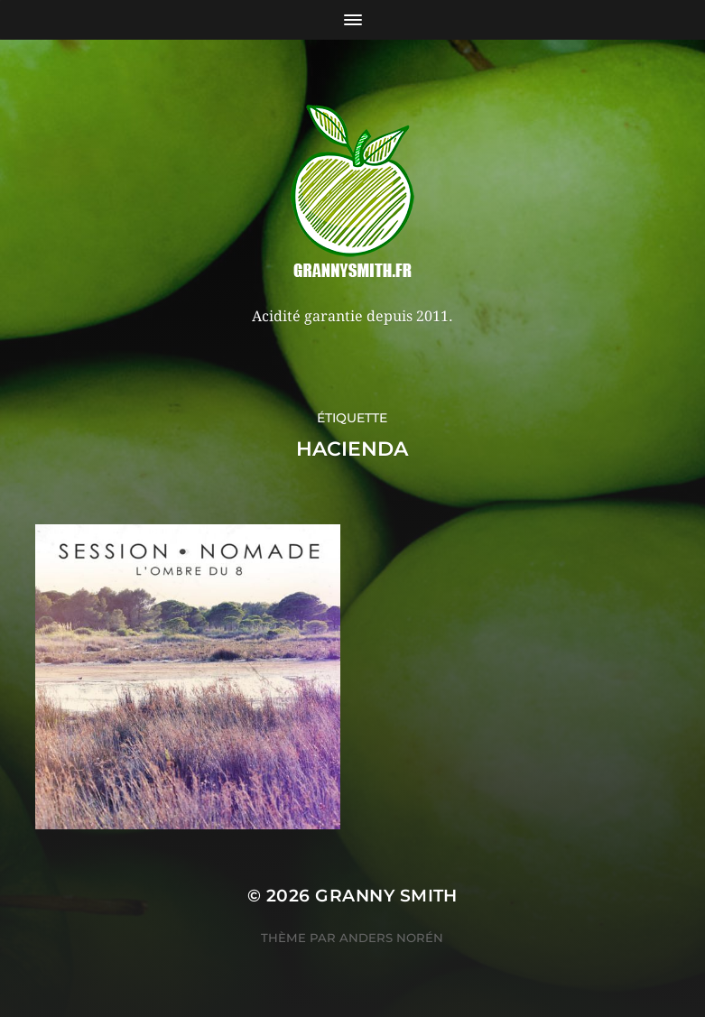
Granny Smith (386, 895)
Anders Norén (391, 937)
